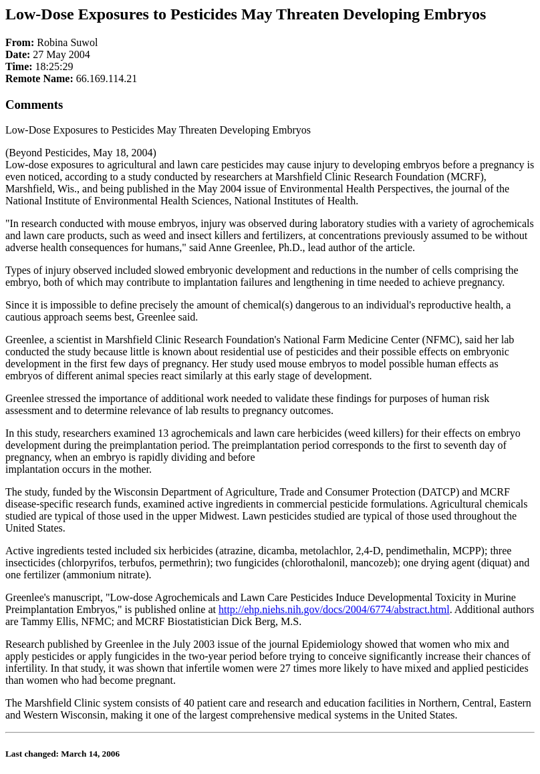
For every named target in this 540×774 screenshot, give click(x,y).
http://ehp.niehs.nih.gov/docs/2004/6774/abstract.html (334, 609)
